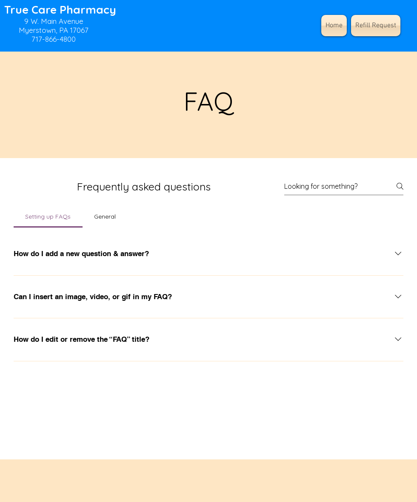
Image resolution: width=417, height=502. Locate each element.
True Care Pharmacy (60, 10)
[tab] (48, 216)
